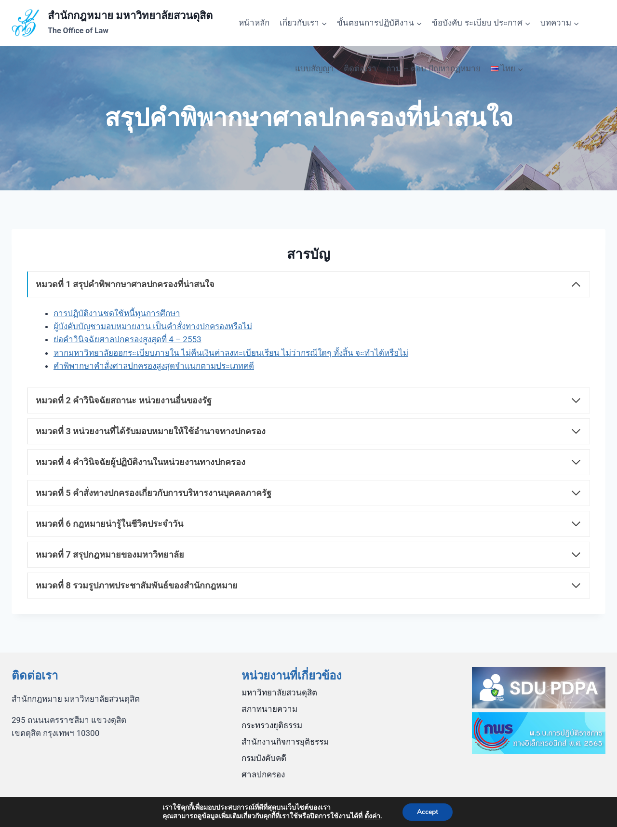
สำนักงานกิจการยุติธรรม (285, 742)
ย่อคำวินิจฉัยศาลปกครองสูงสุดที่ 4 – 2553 (127, 339)
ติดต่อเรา (360, 68)
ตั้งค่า (372, 816)
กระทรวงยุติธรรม (271, 725)
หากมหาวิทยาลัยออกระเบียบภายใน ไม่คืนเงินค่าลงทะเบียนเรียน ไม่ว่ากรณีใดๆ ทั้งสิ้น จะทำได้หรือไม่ (231, 353)
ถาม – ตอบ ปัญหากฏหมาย (433, 68)
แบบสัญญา (314, 68)
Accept (427, 811)
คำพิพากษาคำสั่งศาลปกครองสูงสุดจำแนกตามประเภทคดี (154, 366)
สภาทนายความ (269, 709)
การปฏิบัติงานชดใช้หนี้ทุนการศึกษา (117, 313)
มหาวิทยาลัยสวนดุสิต (279, 692)
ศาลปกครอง (263, 774)
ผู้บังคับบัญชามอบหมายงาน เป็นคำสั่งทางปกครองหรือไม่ (153, 326)
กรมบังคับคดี (263, 758)
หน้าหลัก (254, 22)
